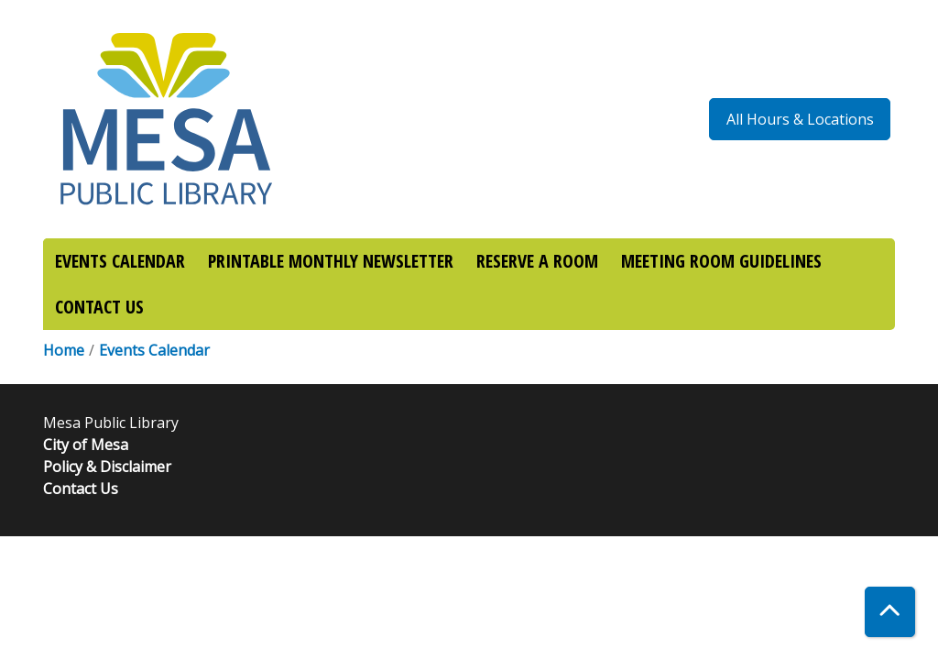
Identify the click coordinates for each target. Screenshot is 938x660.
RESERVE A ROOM (537, 260)
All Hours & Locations (800, 119)
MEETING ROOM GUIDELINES (721, 260)
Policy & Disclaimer (107, 466)
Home (63, 350)
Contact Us (80, 488)
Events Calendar (154, 350)
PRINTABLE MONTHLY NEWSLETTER (330, 260)
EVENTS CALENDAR (120, 260)
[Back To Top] (890, 612)
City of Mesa (85, 444)
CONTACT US (99, 306)
